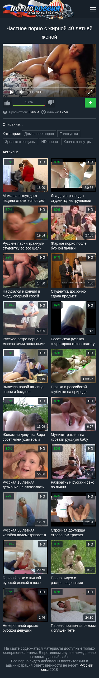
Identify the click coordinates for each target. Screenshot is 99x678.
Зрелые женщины (20, 142)
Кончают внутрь (77, 142)
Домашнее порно (39, 134)
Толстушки (69, 134)
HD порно (49, 142)
